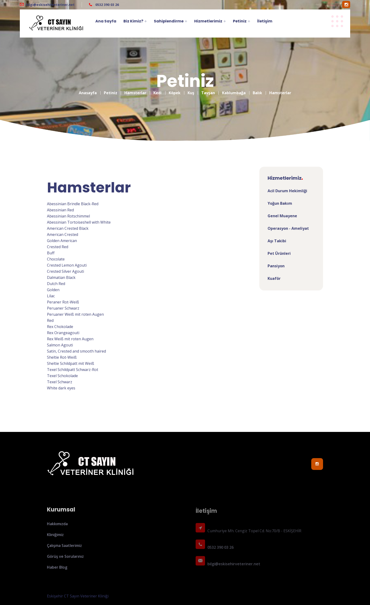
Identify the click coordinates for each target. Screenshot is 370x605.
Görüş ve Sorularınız (65, 559)
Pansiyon (276, 265)
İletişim (264, 21)
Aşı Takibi (277, 240)
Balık (257, 90)
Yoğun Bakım (280, 203)
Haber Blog (57, 570)
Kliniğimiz (55, 537)
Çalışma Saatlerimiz (64, 548)
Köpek (175, 90)
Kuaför (274, 278)
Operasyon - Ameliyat (288, 228)
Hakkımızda (57, 526)
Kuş (191, 90)
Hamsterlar (135, 90)
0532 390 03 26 (106, 4)
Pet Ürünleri (279, 253)
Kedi (157, 90)
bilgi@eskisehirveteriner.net (50, 4)
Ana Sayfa (105, 21)
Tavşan (208, 90)
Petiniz (240, 21)
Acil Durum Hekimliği (287, 190)
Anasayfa (88, 90)
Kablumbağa (234, 90)
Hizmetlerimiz (208, 21)
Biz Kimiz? (133, 21)
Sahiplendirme (169, 21)
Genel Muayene (282, 215)
